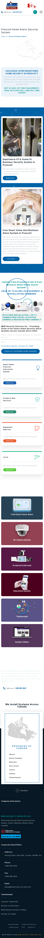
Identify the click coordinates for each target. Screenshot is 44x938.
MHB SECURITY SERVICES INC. (30, 934)
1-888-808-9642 (17, 12)
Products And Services (29, 924)
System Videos (14, 927)
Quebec (12, 773)
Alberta (12, 754)
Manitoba (13, 762)
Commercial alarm (13, 924)
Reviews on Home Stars (10, 906)
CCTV (23, 927)
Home (3, 36)
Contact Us (31, 927)
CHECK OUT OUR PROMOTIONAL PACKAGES (20, 351)
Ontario (12, 770)
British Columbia (15, 758)
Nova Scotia (14, 766)
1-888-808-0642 (11, 876)
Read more (10, 178)
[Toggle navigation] (41, 12)
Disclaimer (22, 790)
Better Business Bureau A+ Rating (13, 910)
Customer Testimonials (9, 901)
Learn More (11, 259)
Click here (27, 887)
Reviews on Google (8, 914)
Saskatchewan (15, 777)
